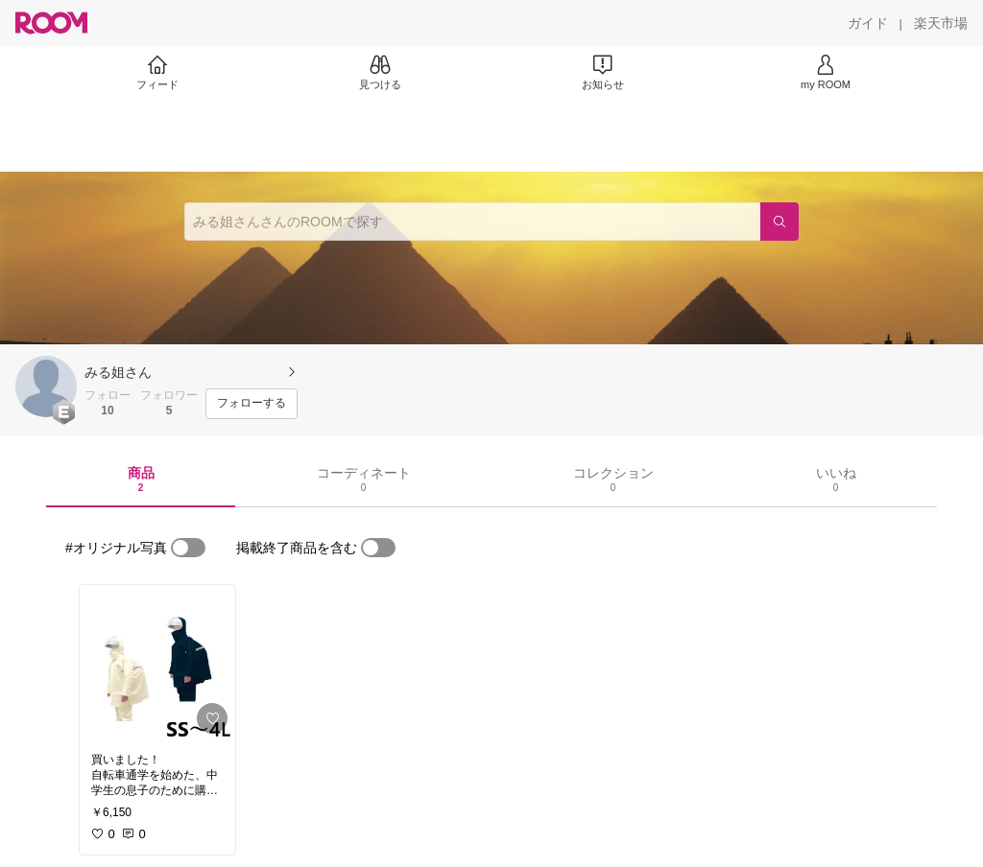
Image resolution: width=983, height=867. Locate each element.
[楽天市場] (941, 23)
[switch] (188, 547)
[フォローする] (251, 403)
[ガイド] (868, 23)
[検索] (779, 221)
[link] (157, 663)
